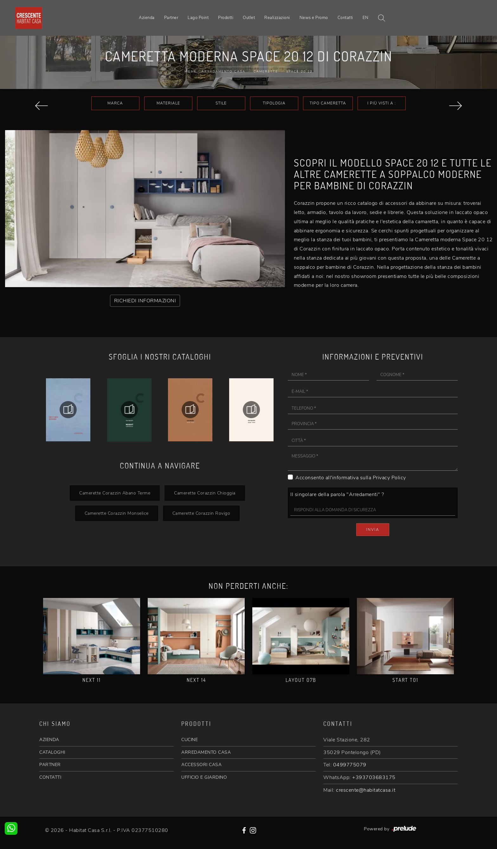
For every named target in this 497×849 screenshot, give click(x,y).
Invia (372, 529)
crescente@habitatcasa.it (365, 790)
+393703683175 (374, 777)
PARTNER (50, 765)
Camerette (266, 71)
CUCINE (189, 740)
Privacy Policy (389, 477)
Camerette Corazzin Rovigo (201, 513)
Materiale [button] (168, 103)
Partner (171, 18)
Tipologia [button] (274, 103)
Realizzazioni (277, 18)
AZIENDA (49, 740)
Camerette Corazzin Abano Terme (114, 493)
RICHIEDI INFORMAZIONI (145, 300)
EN (366, 18)
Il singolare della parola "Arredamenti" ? (337, 494)
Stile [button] (221, 103)
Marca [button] (115, 103)
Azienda (147, 18)
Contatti (345, 18)
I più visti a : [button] (381, 103)
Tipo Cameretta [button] (328, 103)
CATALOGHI (52, 752)
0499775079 (349, 764)
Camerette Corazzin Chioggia (205, 493)
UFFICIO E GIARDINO (204, 777)
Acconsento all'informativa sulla (350, 477)
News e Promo (314, 18)
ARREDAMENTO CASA (206, 752)
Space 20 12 (299, 71)
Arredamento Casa (223, 71)
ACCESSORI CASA (201, 765)
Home (190, 71)
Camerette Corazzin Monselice (117, 513)
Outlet (249, 18)
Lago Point (198, 18)
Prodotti (225, 18)
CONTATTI (50, 777)
